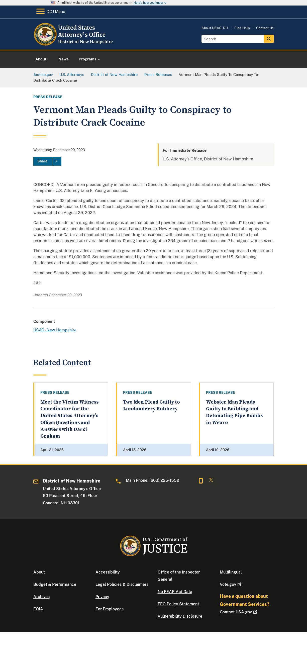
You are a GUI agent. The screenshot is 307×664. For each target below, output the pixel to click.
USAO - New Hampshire (54, 330)
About (39, 572)
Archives (41, 596)
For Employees (109, 609)
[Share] (47, 161)
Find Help (242, 28)
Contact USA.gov (239, 612)
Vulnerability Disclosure (180, 616)
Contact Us (265, 28)
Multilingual (231, 572)
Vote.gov (231, 584)
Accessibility (107, 572)
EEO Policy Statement (178, 604)
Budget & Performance (54, 584)
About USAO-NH (214, 28)
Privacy (102, 596)
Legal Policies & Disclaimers (121, 584)
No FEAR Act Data (175, 591)
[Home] (74, 43)
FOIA (38, 609)
